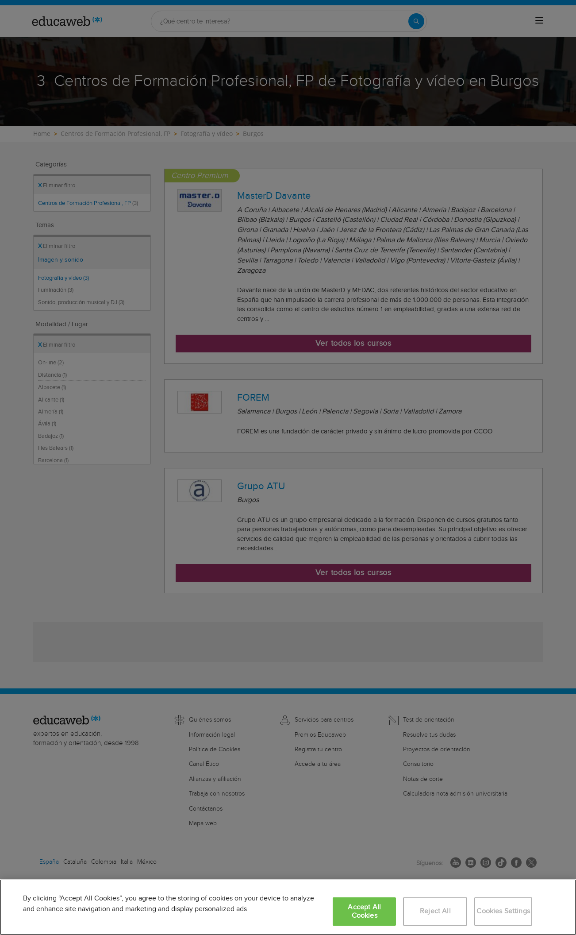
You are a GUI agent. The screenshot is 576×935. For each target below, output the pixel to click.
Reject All (435, 911)
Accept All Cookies (364, 911)
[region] (288, 907)
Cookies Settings (503, 911)
